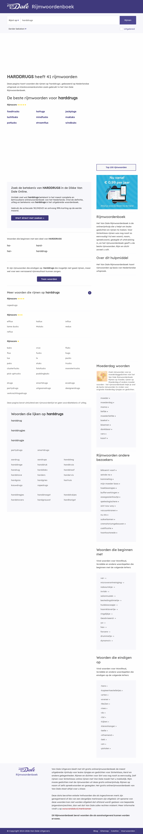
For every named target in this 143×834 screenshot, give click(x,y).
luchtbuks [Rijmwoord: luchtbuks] (12, 117)
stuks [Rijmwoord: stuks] (38, 363)
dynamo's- (106, 640)
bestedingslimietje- (110, 600)
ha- (9, 245)
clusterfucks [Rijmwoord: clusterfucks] (13, 368)
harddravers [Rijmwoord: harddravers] (17, 500)
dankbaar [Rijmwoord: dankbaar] (106, 429)
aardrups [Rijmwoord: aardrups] (42, 459)
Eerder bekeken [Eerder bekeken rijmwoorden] (17, 28)
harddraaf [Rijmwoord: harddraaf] (69, 470)
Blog (95, 831)
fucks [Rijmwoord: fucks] (38, 353)
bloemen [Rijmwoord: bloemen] (105, 425)
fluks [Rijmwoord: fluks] (67, 347)
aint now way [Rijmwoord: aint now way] (107, 506)
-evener (104, 699)
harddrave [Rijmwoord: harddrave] (16, 475)
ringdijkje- (106, 613)
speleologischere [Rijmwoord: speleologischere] (109, 501)
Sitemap (104, 831)
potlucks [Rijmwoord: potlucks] (11, 122)
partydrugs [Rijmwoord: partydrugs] (12, 388)
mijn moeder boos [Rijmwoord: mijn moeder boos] (109, 483)
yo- (102, 622)
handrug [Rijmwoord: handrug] (15, 470)
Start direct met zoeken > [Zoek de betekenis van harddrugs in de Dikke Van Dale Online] (29, 218)
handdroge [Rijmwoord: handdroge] (16, 464)
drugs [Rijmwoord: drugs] (10, 383)
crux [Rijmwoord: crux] (38, 347)
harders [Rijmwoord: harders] (41, 475)
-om (103, 744)
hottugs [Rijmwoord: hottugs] (40, 111)
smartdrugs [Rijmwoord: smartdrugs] (42, 383)
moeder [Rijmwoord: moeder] (104, 398)
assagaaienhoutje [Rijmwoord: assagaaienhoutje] (110, 497)
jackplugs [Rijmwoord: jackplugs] (70, 111)
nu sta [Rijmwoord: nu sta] (104, 514)
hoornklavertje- (108, 609)
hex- (103, 627)
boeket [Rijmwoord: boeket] (104, 420)
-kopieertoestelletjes (111, 690)
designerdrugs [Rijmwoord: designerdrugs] (72, 388)
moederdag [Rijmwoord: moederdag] (107, 402)
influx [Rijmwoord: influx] (68, 321)
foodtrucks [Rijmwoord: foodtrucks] (13, 111)
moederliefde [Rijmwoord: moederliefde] (107, 416)
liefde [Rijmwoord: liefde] (103, 411)
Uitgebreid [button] (129, 29)
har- (9, 251)
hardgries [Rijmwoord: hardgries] (42, 480)
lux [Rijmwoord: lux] (8, 358)
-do (102, 712)
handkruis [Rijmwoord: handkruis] (69, 464)
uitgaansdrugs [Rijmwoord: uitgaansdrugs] (43, 388)
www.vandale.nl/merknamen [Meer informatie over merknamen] (76, 808)
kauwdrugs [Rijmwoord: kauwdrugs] (16, 485)
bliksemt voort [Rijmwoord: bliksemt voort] (108, 470)
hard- (39, 245)
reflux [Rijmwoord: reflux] (10, 331)
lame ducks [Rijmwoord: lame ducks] (13, 326)
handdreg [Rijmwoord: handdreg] (69, 459)
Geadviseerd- (107, 618)
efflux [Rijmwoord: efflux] (10, 321)
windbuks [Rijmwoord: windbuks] (70, 122)
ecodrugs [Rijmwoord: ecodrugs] (70, 383)
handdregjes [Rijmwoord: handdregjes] (17, 494)
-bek (103, 739)
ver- (103, 578)
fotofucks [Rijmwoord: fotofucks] (41, 368)
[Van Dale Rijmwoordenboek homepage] (19, 7)
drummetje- (107, 636)
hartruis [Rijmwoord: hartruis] (68, 480)
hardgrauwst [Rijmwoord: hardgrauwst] (44, 500)
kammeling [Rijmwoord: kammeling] (106, 479)
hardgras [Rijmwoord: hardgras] (15, 480)
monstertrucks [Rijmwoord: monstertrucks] (72, 368)
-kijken (104, 721)
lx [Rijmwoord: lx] (37, 358)
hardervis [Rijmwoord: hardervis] (69, 475)
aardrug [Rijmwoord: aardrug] (15, 459)
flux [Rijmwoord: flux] (9, 353)
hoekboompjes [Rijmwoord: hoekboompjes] (108, 488)
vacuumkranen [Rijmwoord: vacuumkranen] (108, 510)
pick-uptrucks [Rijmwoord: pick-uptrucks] (14, 373)
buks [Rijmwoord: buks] (9, 347)
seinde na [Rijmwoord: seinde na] (105, 474)
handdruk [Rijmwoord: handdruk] (42, 464)
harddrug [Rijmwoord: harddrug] (16, 420)
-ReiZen (104, 703)
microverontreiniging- (112, 582)
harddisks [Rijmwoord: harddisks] (42, 470)
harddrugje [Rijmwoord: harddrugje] (17, 440)
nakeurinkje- (107, 587)
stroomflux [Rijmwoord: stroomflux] (42, 122)
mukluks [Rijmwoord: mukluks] (70, 117)
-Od (102, 717)
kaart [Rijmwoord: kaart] (103, 438)
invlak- (104, 591)
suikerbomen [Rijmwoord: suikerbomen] (107, 519)
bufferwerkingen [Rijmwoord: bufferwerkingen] (109, 492)
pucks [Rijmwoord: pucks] (68, 358)
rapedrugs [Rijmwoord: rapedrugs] (12, 305)
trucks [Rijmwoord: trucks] (68, 363)
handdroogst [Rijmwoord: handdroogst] (44, 494)
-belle (103, 730)
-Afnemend (106, 735)
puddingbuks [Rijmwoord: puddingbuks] (42, 373)
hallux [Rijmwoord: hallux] (39, 321)
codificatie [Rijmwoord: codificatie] (106, 528)
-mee (103, 708)
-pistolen (105, 748)
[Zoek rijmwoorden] (36, 20)
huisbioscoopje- (108, 605)
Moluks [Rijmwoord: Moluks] (39, 326)
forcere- (105, 631)
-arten (104, 695)
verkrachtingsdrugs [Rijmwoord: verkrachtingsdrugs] (17, 393)
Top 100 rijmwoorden (116, 167)
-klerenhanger (108, 726)
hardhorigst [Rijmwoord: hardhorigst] (70, 500)
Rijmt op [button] (13, 20)
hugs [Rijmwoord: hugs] (67, 353)
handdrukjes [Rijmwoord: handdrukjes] (70, 494)
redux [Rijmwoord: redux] (68, 326)
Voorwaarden (128, 831)
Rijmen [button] (127, 20)
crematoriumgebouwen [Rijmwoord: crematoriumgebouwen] (112, 523)
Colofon (115, 831)
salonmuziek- (107, 596)
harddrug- (42, 251)
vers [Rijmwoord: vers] (103, 433)
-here (103, 686)
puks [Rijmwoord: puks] (9, 363)
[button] (89, 292)
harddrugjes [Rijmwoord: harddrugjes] (18, 430)
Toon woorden (49, 279)
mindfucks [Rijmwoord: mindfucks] (42, 117)
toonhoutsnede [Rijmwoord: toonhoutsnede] (108, 532)
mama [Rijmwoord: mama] (104, 407)
